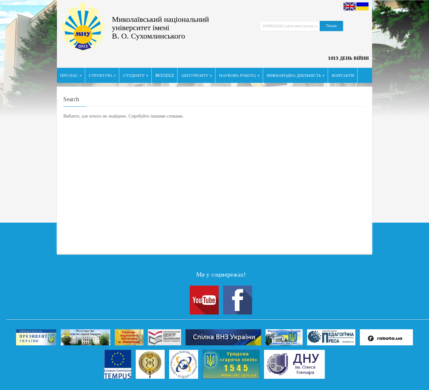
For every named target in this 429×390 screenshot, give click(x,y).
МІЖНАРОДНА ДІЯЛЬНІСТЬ (295, 75)
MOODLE (164, 75)
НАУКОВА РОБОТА (239, 75)
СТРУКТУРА (102, 75)
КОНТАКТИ (343, 75)
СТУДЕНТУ (135, 75)
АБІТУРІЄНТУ (196, 75)
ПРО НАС (71, 75)
